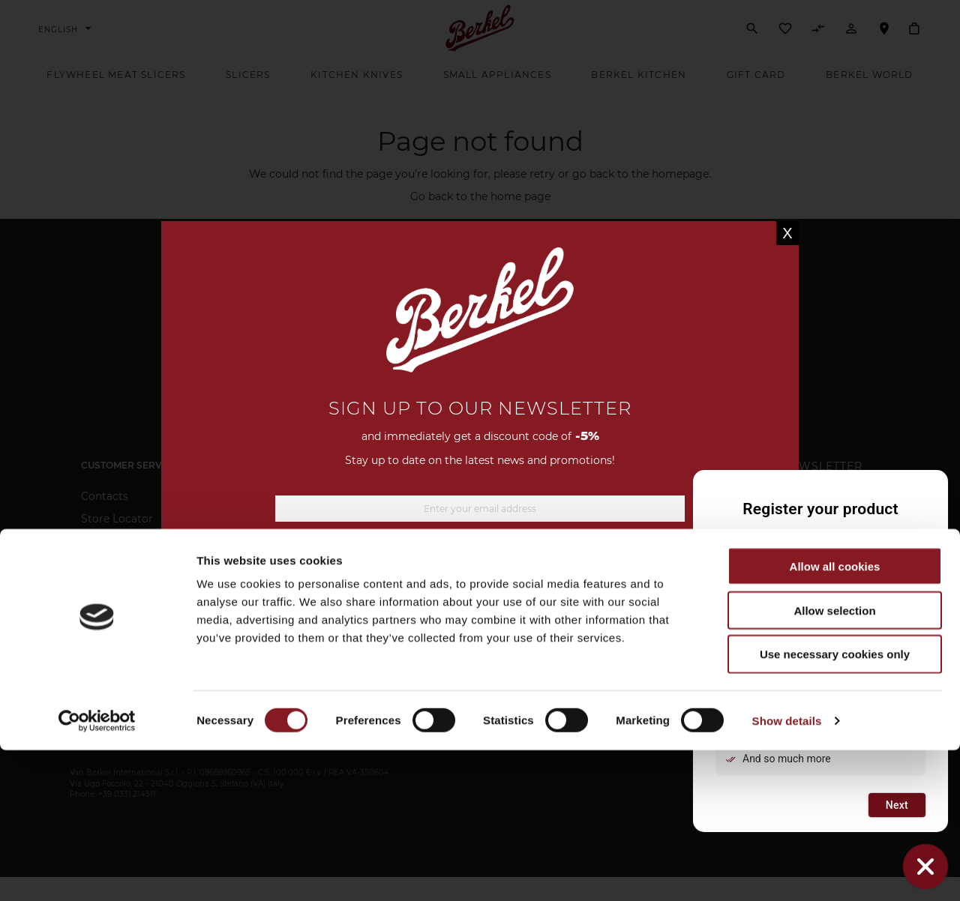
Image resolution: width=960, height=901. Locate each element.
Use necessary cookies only (835, 805)
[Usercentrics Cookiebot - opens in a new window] (97, 872)
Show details (787, 871)
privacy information (587, 576)
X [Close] (787, 233)
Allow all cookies (835, 717)
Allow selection (834, 761)
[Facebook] (460, 631)
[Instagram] (497, 631)
